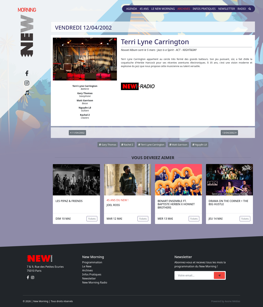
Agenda (131, 9)
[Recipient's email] (194, 275)
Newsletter (226, 9)
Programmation (92, 262)
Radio (242, 9)
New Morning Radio (94, 282)
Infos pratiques (204, 9)
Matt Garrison (178, 144)
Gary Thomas (107, 144)
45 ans (144, 9)
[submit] (219, 275)
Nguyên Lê (199, 144)
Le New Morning (163, 9)
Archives (183, 9)
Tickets (92, 218)
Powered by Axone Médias (225, 301)
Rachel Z (127, 144)
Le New (86, 266)
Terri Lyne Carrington (151, 144)
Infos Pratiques (91, 274)
